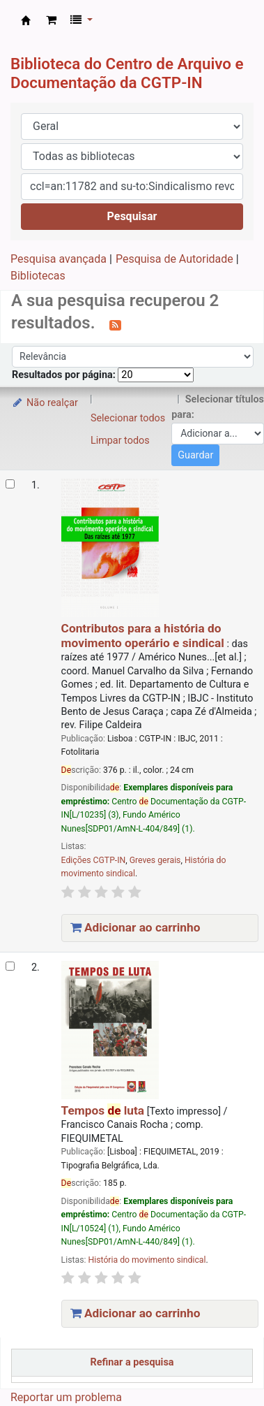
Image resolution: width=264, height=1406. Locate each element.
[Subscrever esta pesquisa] (115, 324)
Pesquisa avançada (58, 259)
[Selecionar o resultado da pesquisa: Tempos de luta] (10, 966)
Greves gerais (155, 860)
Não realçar (44, 403)
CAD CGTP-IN (26, 20)
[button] (51, 20)
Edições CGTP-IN (93, 860)
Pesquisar (132, 216)
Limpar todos (120, 441)
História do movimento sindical (146, 1260)
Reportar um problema (66, 1397)
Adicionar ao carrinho (135, 927)
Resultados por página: (65, 375)
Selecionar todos (128, 418)
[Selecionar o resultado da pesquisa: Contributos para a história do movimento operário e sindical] (10, 483)
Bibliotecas (37, 275)
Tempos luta (103, 1110)
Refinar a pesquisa (132, 1362)
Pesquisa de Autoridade (174, 259)
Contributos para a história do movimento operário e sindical (142, 635)
